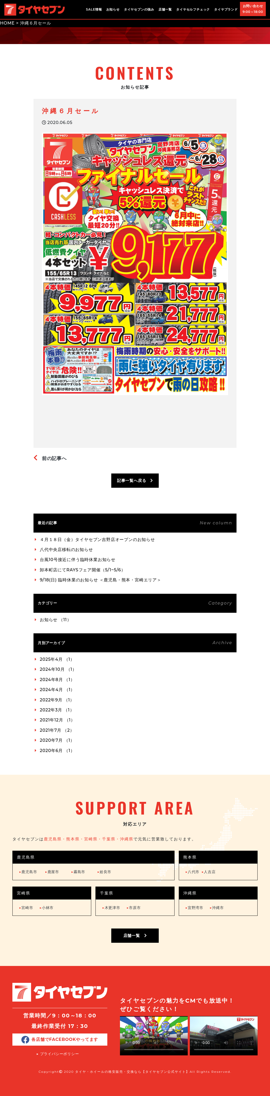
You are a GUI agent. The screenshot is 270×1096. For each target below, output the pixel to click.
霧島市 (78, 871)
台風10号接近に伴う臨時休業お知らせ (77, 559)
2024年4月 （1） (57, 689)
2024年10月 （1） (58, 669)
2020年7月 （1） (57, 740)
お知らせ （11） (55, 619)
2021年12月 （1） (57, 719)
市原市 (134, 907)
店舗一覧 (165, 9)
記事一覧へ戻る (135, 480)
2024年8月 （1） (57, 679)
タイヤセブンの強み (139, 9)
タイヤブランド (226, 9)
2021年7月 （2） (57, 730)
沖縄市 (217, 907)
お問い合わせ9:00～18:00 (253, 9)
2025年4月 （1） (57, 659)
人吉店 (208, 871)
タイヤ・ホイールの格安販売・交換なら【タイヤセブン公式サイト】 (132, 1072)
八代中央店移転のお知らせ (66, 549)
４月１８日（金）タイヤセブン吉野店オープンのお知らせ (97, 539)
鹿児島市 (28, 871)
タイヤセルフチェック (193, 9)
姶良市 (104, 871)
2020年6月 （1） (57, 750)
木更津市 (111, 907)
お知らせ (113, 9)
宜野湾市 (194, 907)
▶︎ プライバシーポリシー (57, 1053)
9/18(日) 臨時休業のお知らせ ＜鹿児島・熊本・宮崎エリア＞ (100, 579)
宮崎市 (26, 907)
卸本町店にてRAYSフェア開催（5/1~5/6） (83, 569)
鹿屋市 (52, 871)
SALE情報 (94, 9)
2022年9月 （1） (57, 699)
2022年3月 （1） (57, 709)
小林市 (47, 907)
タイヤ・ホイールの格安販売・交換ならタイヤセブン (34, 9)
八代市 (192, 871)
